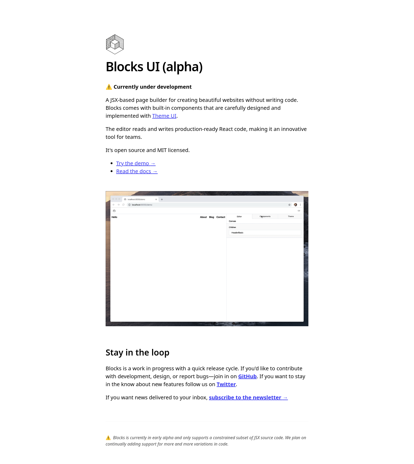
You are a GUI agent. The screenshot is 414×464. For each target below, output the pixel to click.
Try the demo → (136, 163)
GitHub (247, 376)
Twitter (226, 384)
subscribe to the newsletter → (248, 397)
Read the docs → (137, 171)
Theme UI (164, 115)
